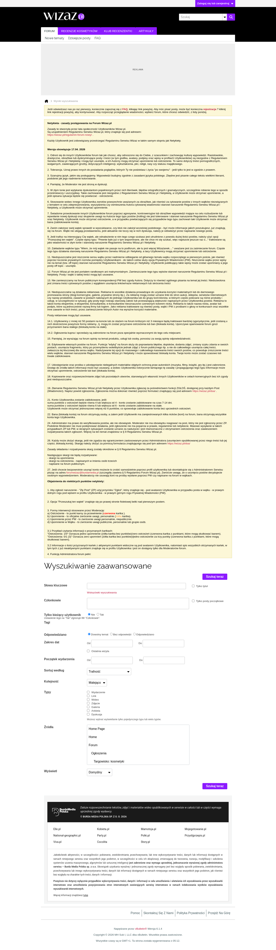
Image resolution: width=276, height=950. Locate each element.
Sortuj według (54, 670)
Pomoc (135, 913)
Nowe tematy (54, 38)
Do (161, 643)
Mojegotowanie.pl (195, 829)
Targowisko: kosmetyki (106, 761)
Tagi (47, 622)
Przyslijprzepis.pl (195, 835)
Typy (47, 692)
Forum (49, 31)
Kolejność (51, 681)
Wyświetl (50, 771)
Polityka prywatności (191, 913)
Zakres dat (51, 642)
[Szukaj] (203, 17)
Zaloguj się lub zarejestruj (215, 3)
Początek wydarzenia (59, 659)
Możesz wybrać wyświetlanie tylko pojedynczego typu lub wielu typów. (124, 719)
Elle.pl (57, 829)
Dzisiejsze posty (79, 38)
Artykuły (146, 31)
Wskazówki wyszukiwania (102, 592)
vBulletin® (141, 928)
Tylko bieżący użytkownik (65, 616)
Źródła (48, 727)
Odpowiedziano (55, 634)
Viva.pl (57, 841)
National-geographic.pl (67, 835)
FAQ (98, 38)
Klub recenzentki (118, 31)
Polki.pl (145, 835)
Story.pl (145, 841)
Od (110, 643)
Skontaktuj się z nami (158, 913)
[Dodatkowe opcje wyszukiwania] (224, 17)
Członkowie (52, 600)
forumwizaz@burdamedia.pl (82, 472)
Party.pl (101, 835)
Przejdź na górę (219, 913)
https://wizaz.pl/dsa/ (204, 391)
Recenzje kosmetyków (79, 31)
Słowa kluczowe (55, 585)
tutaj (85, 895)
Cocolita (102, 841)
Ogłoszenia (97, 753)
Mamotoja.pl (148, 829)
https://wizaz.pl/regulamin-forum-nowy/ (69, 134)
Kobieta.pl (103, 829)
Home (93, 737)
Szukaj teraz (215, 576)
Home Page (97, 728)
